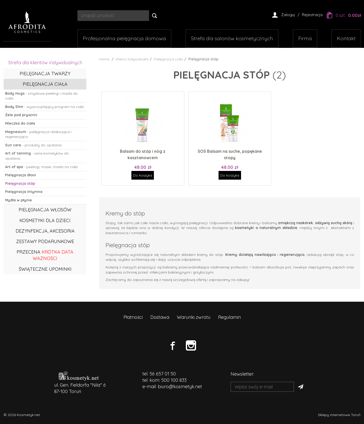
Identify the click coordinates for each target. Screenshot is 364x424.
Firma (305, 38)
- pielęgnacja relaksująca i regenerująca (38, 134)
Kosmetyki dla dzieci (45, 220)
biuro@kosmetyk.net (180, 386)
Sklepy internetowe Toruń (339, 414)
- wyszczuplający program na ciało (44, 106)
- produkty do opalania (33, 145)
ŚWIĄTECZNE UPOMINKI (45, 269)
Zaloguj (288, 14)
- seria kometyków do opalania (37, 156)
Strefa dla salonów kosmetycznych (232, 38)
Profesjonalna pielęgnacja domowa (124, 38)
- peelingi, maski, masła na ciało (41, 167)
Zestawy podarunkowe (45, 241)
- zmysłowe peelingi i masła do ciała (41, 96)
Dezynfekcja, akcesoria (45, 231)
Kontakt (346, 38)
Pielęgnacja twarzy (45, 74)
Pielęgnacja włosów (45, 210)
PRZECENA (45, 255)
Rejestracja (312, 14)
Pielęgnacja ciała (45, 84)
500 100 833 (174, 380)
